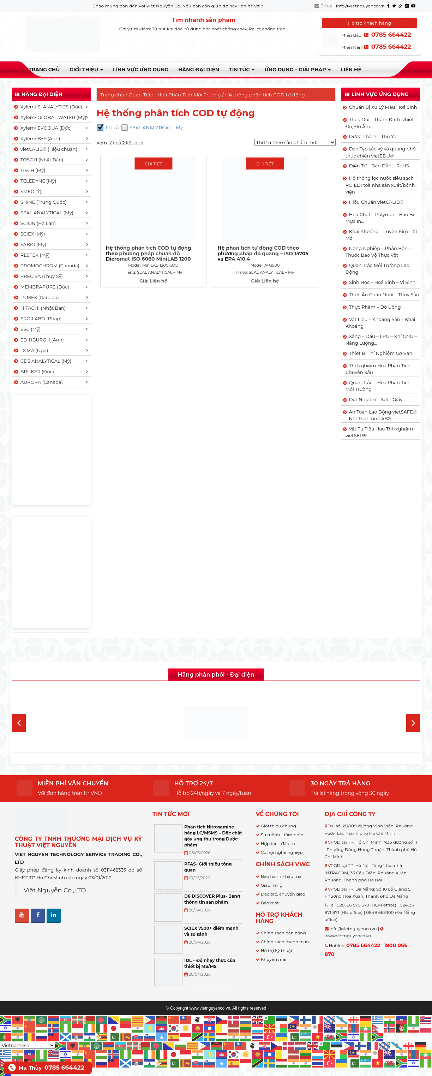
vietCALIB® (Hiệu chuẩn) (45, 149)
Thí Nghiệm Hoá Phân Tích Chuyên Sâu (378, 369)
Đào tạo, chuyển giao (283, 894)
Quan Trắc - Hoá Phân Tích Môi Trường (175, 94)
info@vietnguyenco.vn (360, 5)
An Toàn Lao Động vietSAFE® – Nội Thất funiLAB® (381, 415)
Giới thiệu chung (278, 825)
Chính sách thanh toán (285, 941)
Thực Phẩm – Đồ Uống (375, 307)
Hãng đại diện (198, 69)
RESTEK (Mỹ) (31, 255)
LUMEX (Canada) (36, 297)
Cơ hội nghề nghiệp (282, 852)
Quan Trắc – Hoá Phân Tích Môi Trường (378, 386)
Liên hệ (351, 69)
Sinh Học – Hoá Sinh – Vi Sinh (382, 282)
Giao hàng (272, 885)
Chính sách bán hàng (283, 932)
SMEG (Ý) (27, 191)
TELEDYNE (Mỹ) (34, 181)
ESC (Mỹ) (27, 329)
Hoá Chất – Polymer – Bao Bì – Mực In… (382, 218)
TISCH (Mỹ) (29, 170)
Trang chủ (44, 69)
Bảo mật (270, 902)
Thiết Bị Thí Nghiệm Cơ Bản (381, 353)
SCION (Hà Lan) (34, 223)
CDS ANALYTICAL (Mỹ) (42, 361)
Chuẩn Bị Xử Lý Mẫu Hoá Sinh (383, 107)
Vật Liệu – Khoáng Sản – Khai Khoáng (380, 322)
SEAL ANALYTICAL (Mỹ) (43, 212)
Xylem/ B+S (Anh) (36, 138)
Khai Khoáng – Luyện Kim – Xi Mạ (381, 234)
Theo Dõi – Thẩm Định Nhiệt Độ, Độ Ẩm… (380, 123)
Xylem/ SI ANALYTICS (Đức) (47, 106)
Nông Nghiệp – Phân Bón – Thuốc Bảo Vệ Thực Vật (378, 251)
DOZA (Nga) (30, 350)
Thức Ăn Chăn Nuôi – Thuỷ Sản (384, 294)
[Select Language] (27, 1045)
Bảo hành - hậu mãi (282, 876)
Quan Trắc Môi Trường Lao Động (377, 268)
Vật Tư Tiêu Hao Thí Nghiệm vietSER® (379, 432)
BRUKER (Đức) (33, 371)
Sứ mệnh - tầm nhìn (282, 834)
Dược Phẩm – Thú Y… (373, 136)
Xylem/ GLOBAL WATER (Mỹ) (49, 117)
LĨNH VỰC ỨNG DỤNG (140, 69)
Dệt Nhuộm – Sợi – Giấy (376, 399)
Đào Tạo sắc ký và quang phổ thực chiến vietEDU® (381, 152)
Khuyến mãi (274, 959)
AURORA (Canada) (38, 382)
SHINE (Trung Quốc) (40, 202)
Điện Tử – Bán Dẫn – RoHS (379, 165)
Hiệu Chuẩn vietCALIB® (376, 202)
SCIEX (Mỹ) (29, 234)
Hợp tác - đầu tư (278, 843)
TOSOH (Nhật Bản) (38, 159)
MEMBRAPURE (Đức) (41, 287)
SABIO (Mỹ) (29, 244)
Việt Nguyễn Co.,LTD (55, 890)
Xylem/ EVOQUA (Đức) (42, 128)
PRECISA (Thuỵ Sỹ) (38, 276)
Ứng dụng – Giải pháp (297, 69)
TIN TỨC (241, 69)
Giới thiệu (86, 69)
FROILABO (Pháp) (37, 318)
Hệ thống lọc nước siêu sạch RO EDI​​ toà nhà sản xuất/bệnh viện (380, 185)
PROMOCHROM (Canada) (46, 265)
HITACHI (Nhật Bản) (39, 308)
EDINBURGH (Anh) (38, 340)
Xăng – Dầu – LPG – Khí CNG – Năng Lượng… (381, 339)
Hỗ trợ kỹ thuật (277, 950)
